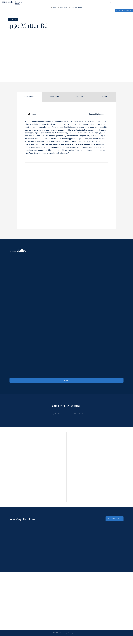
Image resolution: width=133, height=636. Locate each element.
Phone (29, 473)
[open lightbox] (28, 269)
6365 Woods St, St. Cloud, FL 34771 (105, 555)
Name (28, 455)
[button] (58, 3)
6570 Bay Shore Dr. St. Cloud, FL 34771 (27, 555)
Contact (118, 3)
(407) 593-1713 (127, 3)
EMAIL (28, 482)
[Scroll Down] (28, 537)
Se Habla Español (107, 3)
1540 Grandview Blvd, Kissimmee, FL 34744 (66, 555)
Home (49, 3)
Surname (29, 464)
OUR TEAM (96, 3)
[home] (12, 3)
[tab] (29, 97)
